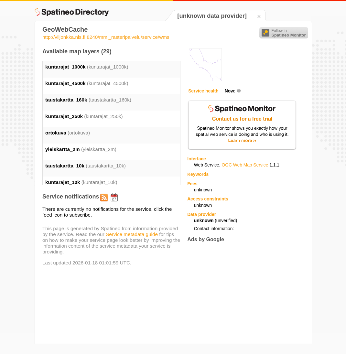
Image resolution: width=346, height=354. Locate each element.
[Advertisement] (241, 293)
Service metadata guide (132, 234)
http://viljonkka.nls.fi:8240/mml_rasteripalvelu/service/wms (105, 37)
